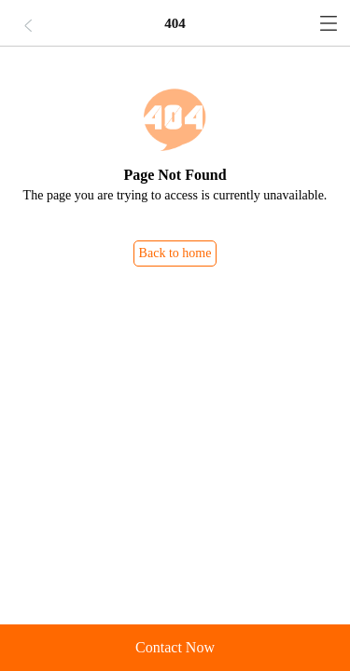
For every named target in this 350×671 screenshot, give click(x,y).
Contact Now (175, 647)
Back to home (175, 253)
